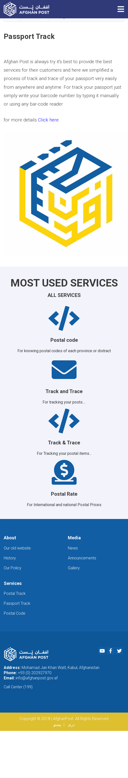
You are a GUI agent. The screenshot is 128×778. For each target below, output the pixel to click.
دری (71, 724)
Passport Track (17, 603)
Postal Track (15, 593)
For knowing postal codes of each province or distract (64, 329)
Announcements (82, 558)
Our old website (17, 548)
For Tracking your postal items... (64, 432)
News (73, 548)
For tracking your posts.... (64, 380)
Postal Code (14, 613)
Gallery (74, 568)
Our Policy (12, 568)
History (10, 558)
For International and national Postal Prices (64, 483)
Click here (48, 120)
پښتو (57, 724)
